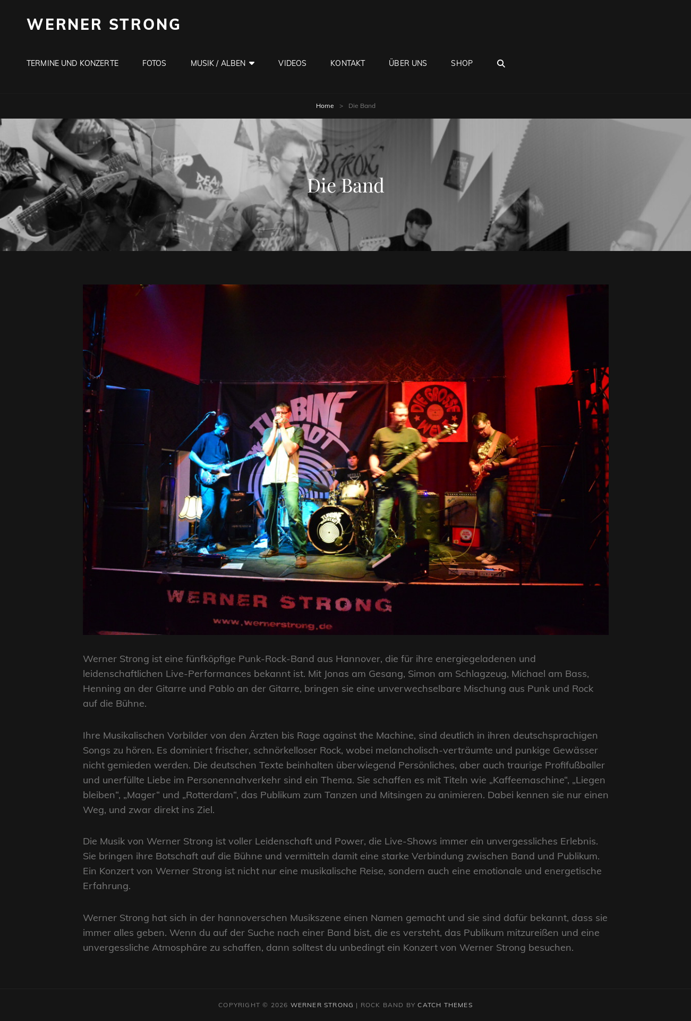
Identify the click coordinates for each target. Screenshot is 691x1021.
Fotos (154, 63)
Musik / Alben (218, 63)
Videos (292, 63)
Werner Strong (104, 24)
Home (325, 106)
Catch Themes (444, 1005)
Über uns (408, 63)
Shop (462, 63)
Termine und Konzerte (72, 63)
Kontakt (347, 63)
